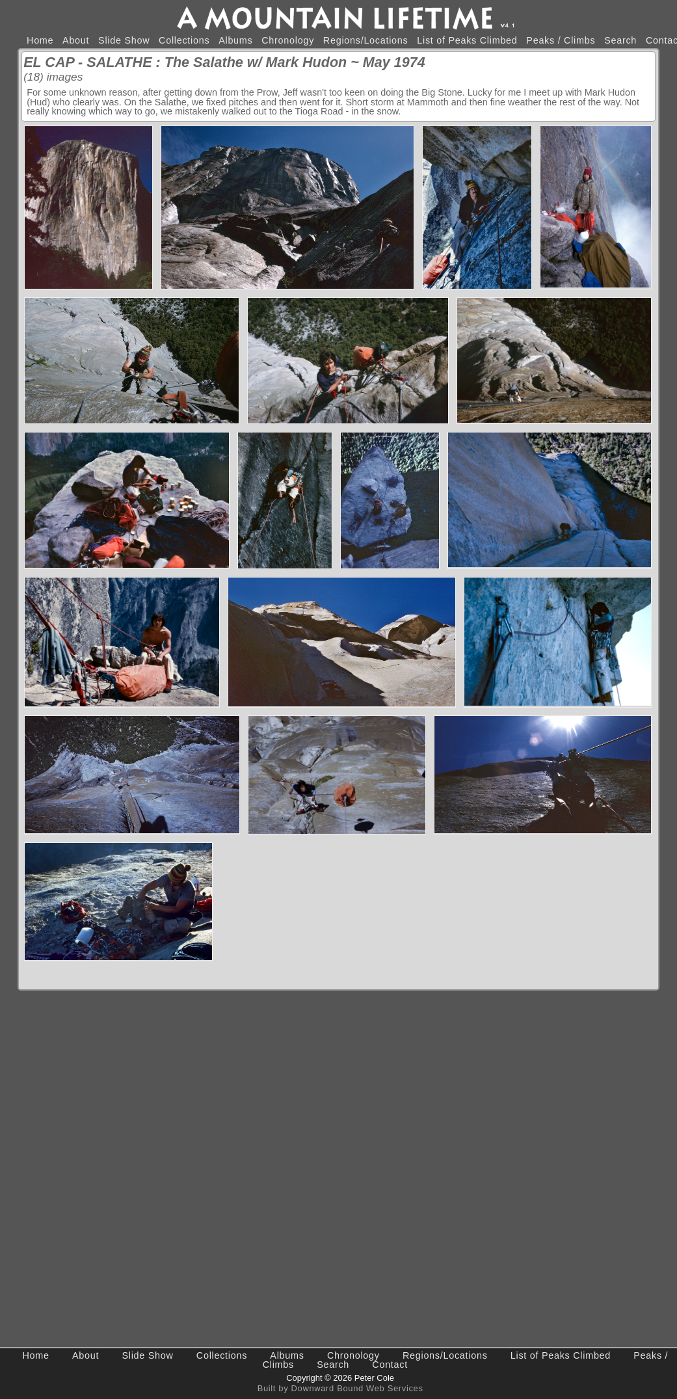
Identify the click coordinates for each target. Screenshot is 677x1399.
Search (620, 40)
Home (40, 40)
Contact (390, 1364)
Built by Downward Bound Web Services (340, 1388)
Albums (235, 40)
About (75, 40)
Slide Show (124, 40)
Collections (184, 40)
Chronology (287, 40)
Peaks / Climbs (560, 40)
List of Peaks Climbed (467, 40)
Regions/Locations (365, 40)
